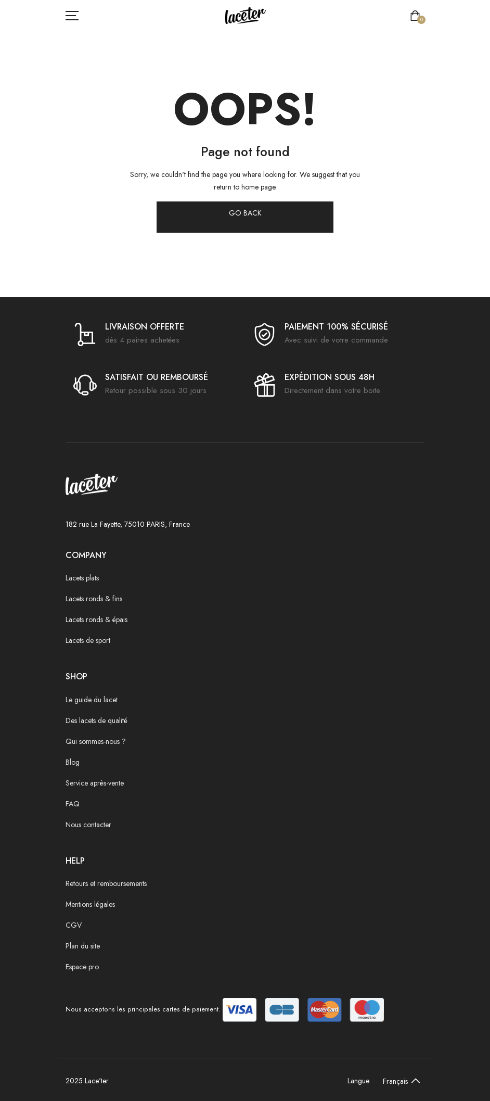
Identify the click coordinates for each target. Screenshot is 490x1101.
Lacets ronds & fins (94, 598)
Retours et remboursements (106, 883)
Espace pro (82, 966)
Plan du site (83, 946)
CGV (74, 925)
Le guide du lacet (92, 699)
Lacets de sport (88, 640)
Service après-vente (95, 783)
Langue (358, 1080)
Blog (73, 762)
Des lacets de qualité (96, 720)
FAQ (73, 804)
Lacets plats (82, 578)
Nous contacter (88, 824)
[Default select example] (398, 1081)
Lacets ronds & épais (96, 619)
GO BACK (245, 213)
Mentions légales (90, 904)
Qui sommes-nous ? (96, 741)
